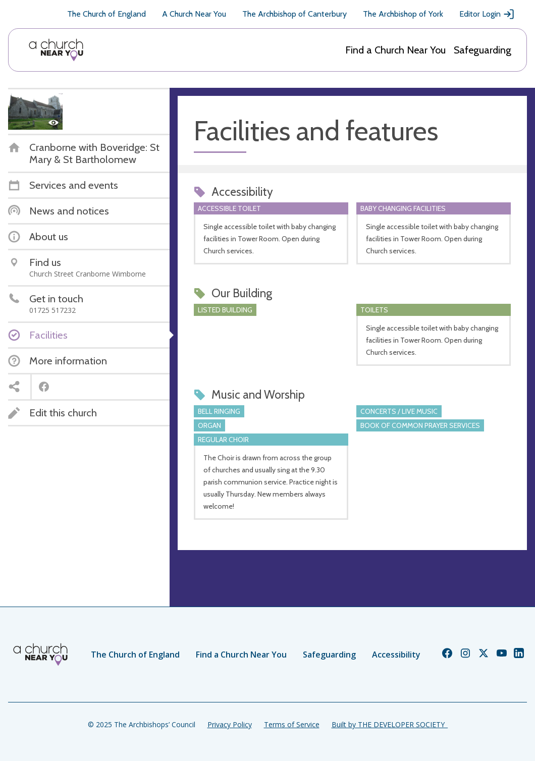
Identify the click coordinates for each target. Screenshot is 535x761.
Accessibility (396, 654)
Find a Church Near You (395, 50)
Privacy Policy (229, 724)
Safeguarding (482, 50)
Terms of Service (291, 724)
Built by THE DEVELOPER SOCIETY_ (390, 724)
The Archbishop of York (403, 14)
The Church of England (106, 14)
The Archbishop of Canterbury (294, 14)
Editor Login (487, 14)
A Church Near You (194, 14)
